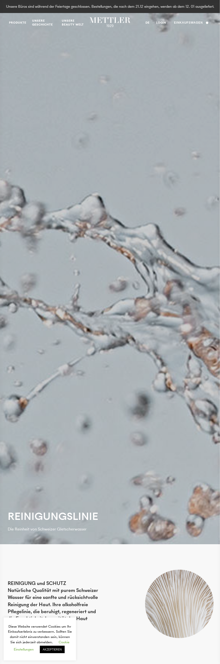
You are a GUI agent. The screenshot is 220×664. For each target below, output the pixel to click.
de (147, 23)
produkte (17, 23)
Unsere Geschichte (42, 23)
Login (161, 23)
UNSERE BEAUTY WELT (73, 23)
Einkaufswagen (191, 22)
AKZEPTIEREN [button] (52, 649)
